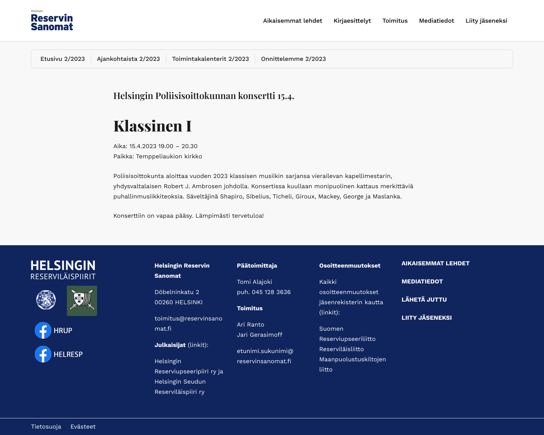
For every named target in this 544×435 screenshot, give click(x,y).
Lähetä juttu (424, 299)
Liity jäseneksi (486, 20)
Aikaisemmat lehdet (293, 20)
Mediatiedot (436, 20)
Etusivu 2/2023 (62, 58)
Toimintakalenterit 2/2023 (210, 58)
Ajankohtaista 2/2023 (128, 58)
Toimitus (395, 20)
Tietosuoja (46, 426)
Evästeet (83, 426)
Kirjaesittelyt (352, 20)
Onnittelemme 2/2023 (293, 58)
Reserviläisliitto (341, 349)
